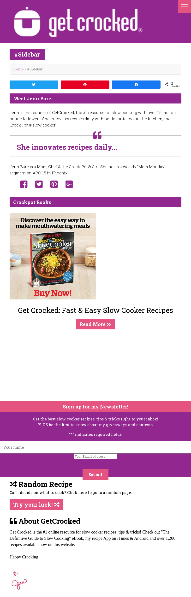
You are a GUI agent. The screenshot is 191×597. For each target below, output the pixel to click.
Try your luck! (36, 504)
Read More (95, 324)
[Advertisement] (92, 365)
